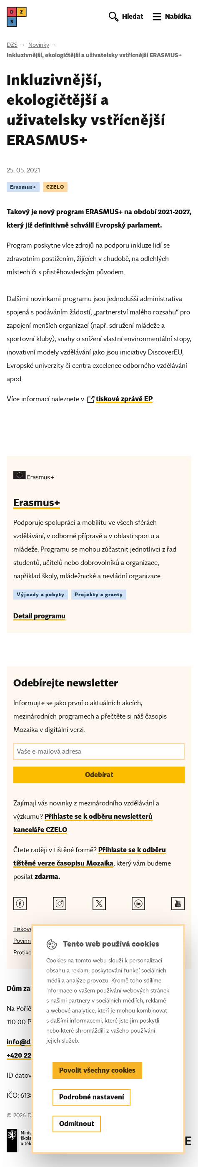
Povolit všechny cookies (97, 1070)
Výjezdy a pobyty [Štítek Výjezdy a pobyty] (41, 594)
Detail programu (39, 616)
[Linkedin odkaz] (138, 903)
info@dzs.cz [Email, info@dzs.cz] (26, 1042)
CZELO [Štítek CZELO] (55, 187)
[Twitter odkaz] (99, 903)
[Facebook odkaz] (20, 903)
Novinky (38, 44)
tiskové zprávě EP (124, 399)
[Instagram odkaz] (59, 903)
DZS (12, 44)
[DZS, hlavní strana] (17, 17)
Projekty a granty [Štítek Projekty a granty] (99, 594)
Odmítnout (76, 1123)
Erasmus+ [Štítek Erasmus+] (23, 187)
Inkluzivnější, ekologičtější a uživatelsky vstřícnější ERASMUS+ (94, 55)
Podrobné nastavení (91, 1097)
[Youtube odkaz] (178, 903)
